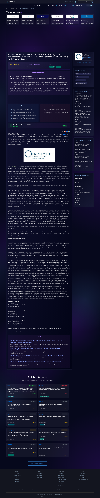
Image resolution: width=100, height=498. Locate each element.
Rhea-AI (17, 479)
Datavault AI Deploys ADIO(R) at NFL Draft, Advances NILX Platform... (72, 23)
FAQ (17, 477)
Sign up (71, 1)
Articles (61, 473)
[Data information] (88, 175)
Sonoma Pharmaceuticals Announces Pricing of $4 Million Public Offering (52, 433)
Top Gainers (61, 475)
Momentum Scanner (61, 479)
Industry (78, 186)
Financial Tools (61, 485)
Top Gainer (32, 385)
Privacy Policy (39, 477)
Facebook (82, 475)
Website (77, 194)
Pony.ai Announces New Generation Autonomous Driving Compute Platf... (27, 23)
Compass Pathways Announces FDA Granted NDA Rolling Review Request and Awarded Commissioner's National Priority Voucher (20, 418)
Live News (61, 483)
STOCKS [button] (62, 5)
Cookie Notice (39, 475)
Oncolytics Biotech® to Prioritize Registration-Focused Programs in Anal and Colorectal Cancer (83, 131)
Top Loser (64, 385)
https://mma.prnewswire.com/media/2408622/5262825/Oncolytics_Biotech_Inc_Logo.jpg (36, 328)
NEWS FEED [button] (39, 5)
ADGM (38, 19)
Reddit (82, 477)
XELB (52, 19)
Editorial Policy (17, 475)
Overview (9, 48)
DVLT (67, 19)
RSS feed (83, 473)
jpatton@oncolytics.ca (26, 221)
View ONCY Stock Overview (83, 63)
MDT (82, 19)
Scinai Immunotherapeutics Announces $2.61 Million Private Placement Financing (52, 388)
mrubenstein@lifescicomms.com (17, 325)
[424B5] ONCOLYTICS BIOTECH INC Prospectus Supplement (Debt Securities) (83, 151)
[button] (45, 73)
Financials (17, 48)
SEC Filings (32, 48)
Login (66, 1)
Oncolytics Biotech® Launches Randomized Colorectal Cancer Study (83, 124)
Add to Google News (83, 479)
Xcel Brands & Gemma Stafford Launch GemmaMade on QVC (57, 23)
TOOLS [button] (71, 5)
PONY (23, 19)
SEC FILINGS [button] (52, 5)
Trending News (14, 12)
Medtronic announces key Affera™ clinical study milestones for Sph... (87, 23)
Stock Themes (61, 481)
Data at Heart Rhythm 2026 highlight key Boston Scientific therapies (53, 447)
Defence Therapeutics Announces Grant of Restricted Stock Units (19, 404)
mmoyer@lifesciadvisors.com (16, 316)
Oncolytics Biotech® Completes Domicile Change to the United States (83, 106)
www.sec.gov (22, 218)
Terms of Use (39, 473)
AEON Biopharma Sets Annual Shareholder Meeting (51, 404)
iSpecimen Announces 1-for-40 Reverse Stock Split (52, 417)
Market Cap (78, 178)
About (17, 473)
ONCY (64, 134)
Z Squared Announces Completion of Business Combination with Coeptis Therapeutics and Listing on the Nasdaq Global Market (21, 434)
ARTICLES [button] (80, 5)
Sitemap (17, 481)
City (76, 202)
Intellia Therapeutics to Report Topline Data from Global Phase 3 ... (12, 23)
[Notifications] (75, 1)
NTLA (8, 19)
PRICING (89, 5)
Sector (77, 190)
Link (76, 196)
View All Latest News (37, 463)
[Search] (85, 1)
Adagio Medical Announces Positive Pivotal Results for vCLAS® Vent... (42, 23)
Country (78, 198)
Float (77, 182)
